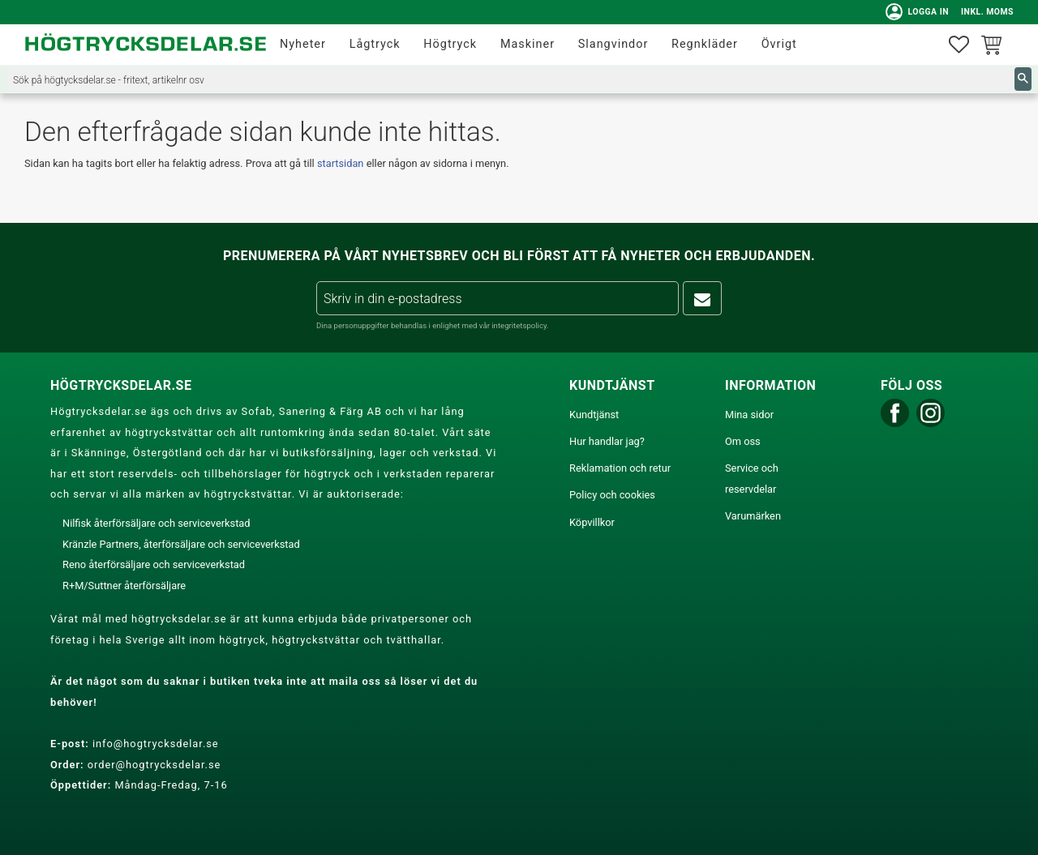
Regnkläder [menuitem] (704, 44)
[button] (959, 45)
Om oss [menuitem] (743, 441)
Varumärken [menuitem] (753, 516)
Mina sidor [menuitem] (749, 414)
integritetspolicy (519, 325)
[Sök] (1023, 79)
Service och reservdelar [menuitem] (751, 478)
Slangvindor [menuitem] (613, 44)
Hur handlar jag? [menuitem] (607, 441)
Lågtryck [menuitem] (375, 44)
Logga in (917, 12)
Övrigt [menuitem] (779, 44)
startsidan (340, 163)
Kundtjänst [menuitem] (594, 414)
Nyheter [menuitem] (303, 44)
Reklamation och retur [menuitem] (620, 468)
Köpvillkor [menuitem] (592, 522)
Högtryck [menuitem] (450, 44)
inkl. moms (987, 11)
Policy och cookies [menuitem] (612, 495)
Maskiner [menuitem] (527, 44)
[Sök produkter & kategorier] (510, 79)
